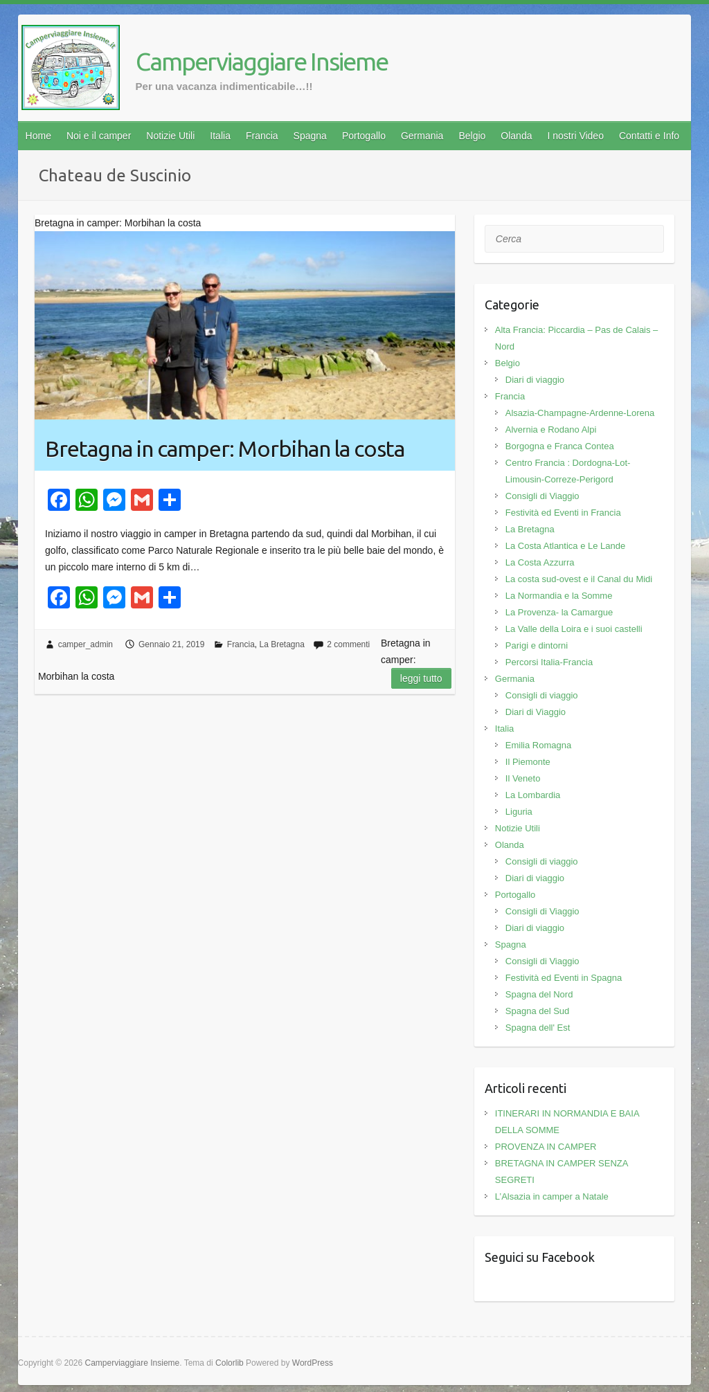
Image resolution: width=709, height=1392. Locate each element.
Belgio (471, 135)
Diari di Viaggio (535, 712)
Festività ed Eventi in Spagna (563, 978)
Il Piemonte (527, 762)
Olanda (516, 135)
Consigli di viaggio (541, 695)
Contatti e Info (649, 135)
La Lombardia (533, 795)
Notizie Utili (170, 135)
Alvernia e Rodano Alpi (551, 429)
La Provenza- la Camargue (559, 612)
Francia (262, 135)
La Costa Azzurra (540, 562)
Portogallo (364, 135)
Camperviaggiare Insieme (262, 61)
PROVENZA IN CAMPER (546, 1146)
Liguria (518, 811)
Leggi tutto (421, 678)
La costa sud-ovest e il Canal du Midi (578, 579)
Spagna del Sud (537, 1011)
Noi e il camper (98, 135)
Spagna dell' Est (538, 1027)
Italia (220, 135)
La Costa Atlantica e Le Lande (565, 546)
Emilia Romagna (538, 745)
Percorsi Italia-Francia (549, 662)
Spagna (310, 135)
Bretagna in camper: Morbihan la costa (224, 448)
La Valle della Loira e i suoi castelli (574, 629)
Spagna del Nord (539, 994)
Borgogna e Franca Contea (559, 446)
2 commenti (348, 644)
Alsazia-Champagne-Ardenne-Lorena (579, 413)
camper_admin (85, 644)
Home (38, 135)
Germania (422, 135)
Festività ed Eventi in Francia (563, 512)
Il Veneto (523, 778)
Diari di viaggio (534, 379)
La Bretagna (281, 644)
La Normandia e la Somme (559, 595)
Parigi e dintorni (536, 645)
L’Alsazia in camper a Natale (552, 1196)
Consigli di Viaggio (542, 496)
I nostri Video (575, 135)
